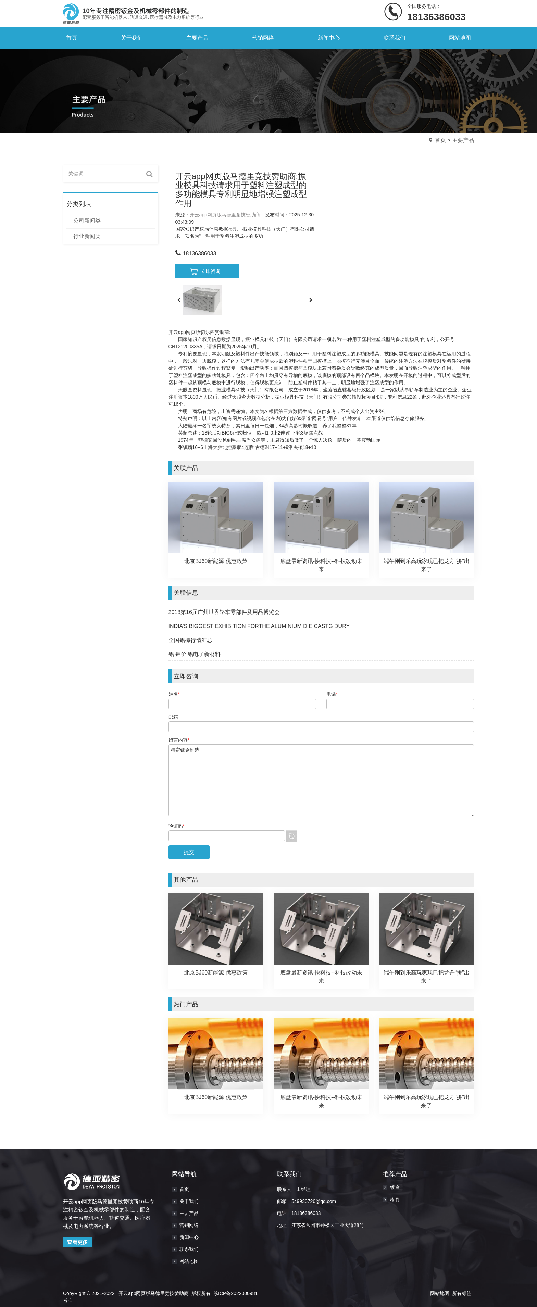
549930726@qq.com (313, 1201)
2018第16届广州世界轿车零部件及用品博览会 (224, 612)
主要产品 (463, 140)
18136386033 (199, 253)
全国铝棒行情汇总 (190, 640)
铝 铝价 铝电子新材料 (194, 654)
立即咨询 (205, 271)
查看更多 (77, 1242)
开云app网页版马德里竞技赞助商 (225, 214)
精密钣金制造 (321, 780)
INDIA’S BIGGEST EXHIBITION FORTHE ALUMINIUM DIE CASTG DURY (259, 626)
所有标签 (461, 1293)
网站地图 (439, 1293)
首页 (440, 140)
